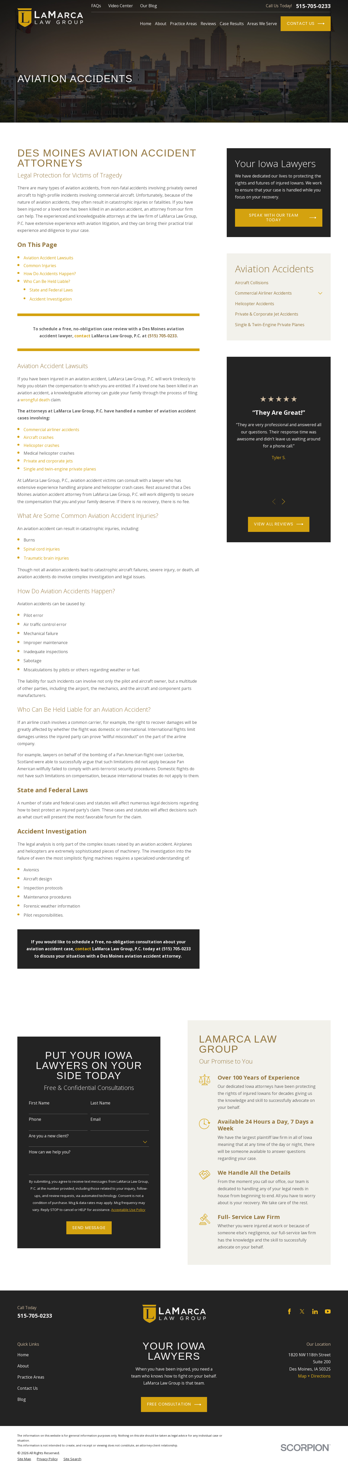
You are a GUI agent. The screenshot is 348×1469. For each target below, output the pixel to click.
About (23, 1366)
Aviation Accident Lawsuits (48, 258)
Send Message (83, 1227)
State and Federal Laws (51, 290)
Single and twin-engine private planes (60, 469)
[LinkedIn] (315, 1311)
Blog (21, 1399)
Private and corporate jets (48, 461)
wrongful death (35, 400)
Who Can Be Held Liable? (47, 281)
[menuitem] (278, 282)
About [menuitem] (160, 23)
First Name (33, 1103)
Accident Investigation (51, 299)
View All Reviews (278, 524)
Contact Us (306, 23)
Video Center (120, 6)
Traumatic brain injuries (46, 558)
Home (23, 1355)
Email (89, 1119)
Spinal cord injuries (42, 549)
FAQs (96, 6)
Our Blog (148, 6)
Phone (29, 1119)
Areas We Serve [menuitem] (262, 23)
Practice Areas (30, 1377)
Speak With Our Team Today (282, 217)
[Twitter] (302, 1311)
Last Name (94, 1103)
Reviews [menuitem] (208, 23)
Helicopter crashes (41, 445)
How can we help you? (44, 1152)
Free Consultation (174, 1404)
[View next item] (283, 501)
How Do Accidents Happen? (50, 273)
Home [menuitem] (145, 23)
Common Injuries (40, 265)
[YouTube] (328, 1311)
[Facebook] (289, 1311)
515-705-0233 (313, 6)
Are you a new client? (43, 1135)
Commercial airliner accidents (51, 429)
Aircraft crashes (39, 437)
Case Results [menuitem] (232, 23)
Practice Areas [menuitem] (183, 23)
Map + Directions (314, 1376)
